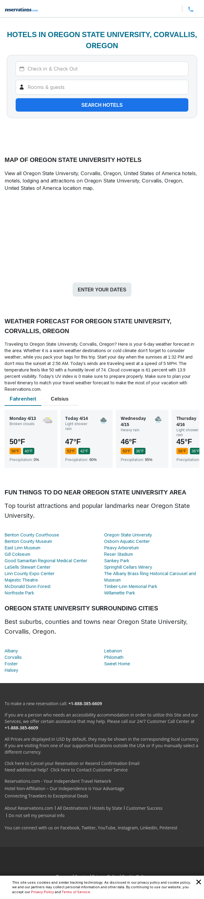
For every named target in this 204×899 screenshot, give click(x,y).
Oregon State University (128, 534)
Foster (11, 663)
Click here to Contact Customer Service (89, 770)
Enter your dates (102, 289)
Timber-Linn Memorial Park (130, 586)
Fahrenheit (23, 399)
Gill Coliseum (17, 554)
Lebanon (113, 650)
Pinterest (168, 828)
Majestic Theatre (21, 579)
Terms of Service (76, 892)
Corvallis (13, 657)
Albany (11, 650)
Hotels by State (107, 808)
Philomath (113, 657)
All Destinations (72, 808)
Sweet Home (117, 663)
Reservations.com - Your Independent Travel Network (58, 781)
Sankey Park (116, 560)
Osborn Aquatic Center (127, 541)
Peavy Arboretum (121, 547)
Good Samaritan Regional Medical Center (46, 560)
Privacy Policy (42, 892)
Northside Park (19, 592)
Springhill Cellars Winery (128, 567)
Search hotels (102, 105)
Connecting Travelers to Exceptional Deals (46, 796)
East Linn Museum (22, 547)
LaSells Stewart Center (28, 567)
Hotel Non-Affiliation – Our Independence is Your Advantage (64, 788)
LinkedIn (148, 828)
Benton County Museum (28, 541)
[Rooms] (102, 87)
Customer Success (144, 808)
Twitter (88, 828)
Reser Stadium (118, 554)
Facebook (69, 828)
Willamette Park (119, 592)
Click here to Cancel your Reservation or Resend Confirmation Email (72, 763)
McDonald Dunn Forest (28, 586)
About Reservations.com (29, 808)
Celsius (60, 399)
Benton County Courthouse (32, 534)
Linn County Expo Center (30, 573)
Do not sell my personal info (37, 815)
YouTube (106, 828)
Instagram (128, 828)
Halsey (11, 670)
